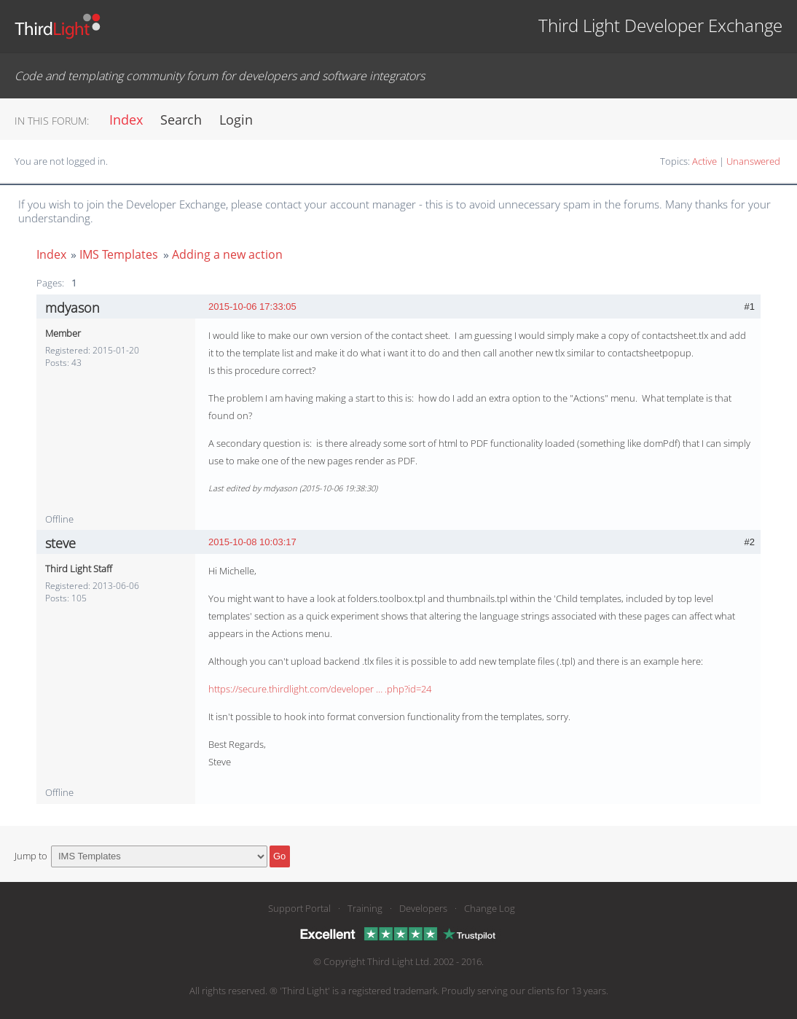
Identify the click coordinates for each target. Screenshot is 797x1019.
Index (126, 119)
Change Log (489, 908)
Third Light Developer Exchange (660, 25)
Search (181, 119)
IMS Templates (118, 254)
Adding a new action (227, 254)
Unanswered (753, 161)
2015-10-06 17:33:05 (252, 306)
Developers (423, 908)
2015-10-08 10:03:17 (252, 541)
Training (365, 908)
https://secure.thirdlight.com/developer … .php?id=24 (319, 688)
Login (236, 119)
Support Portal (299, 908)
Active (704, 161)
